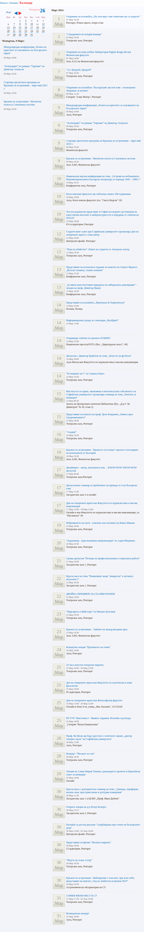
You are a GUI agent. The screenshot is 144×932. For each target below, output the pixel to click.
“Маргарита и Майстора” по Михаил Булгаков (90, 611)
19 (43, 27)
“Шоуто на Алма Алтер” (79, 860)
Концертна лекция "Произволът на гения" (88, 647)
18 (37, 27)
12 (43, 24)
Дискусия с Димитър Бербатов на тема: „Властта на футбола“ (99, 355)
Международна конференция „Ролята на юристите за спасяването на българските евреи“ (25, 50)
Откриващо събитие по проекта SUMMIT (88, 338)
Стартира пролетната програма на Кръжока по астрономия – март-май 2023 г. (25, 85)
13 (8, 27)
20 (8, 31)
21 (14, 31)
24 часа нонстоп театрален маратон (85, 664)
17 (31, 27)
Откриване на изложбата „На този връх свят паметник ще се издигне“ (103, 16)
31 (31, 34)
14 (14, 27)
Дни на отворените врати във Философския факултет (94, 700)
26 (43, 31)
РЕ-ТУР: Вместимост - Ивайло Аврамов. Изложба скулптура (98, 718)
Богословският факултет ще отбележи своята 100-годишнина (98, 194)
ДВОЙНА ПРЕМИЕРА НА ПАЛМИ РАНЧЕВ (90, 593)
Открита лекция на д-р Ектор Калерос (86, 806)
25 (37, 31)
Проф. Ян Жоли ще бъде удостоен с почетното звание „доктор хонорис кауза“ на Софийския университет (99, 737)
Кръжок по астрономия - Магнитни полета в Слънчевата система (22, 103)
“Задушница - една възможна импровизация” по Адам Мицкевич (100, 540)
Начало (4, 2)
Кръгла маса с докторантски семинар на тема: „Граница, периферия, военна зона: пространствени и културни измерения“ (102, 791)
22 (20, 31)
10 (31, 24)
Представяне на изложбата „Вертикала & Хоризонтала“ (95, 302)
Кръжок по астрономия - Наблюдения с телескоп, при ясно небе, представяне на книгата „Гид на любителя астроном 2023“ (100, 879)
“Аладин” (71, 432)
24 (31, 31)
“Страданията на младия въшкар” (84, 34)
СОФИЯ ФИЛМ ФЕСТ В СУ (81, 895)
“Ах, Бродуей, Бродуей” (79, 69)
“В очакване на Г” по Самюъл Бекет (85, 373)
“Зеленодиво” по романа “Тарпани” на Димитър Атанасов (97, 123)
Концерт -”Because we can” (80, 753)
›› (22, 13)
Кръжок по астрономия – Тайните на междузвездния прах (97, 629)
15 (20, 27)
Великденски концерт (77, 913)
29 (20, 34)
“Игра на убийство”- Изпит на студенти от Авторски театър (97, 249)
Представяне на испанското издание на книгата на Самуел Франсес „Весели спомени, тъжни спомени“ (102, 269)
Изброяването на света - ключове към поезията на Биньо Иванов (100, 522)
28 (14, 34)
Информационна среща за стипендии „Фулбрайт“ (92, 320)
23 (26, 31)
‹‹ (15, 13)
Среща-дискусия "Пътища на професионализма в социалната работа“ (103, 558)
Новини (14, 2)
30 (26, 34)
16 (26, 27)
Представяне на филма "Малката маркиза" (88, 842)
